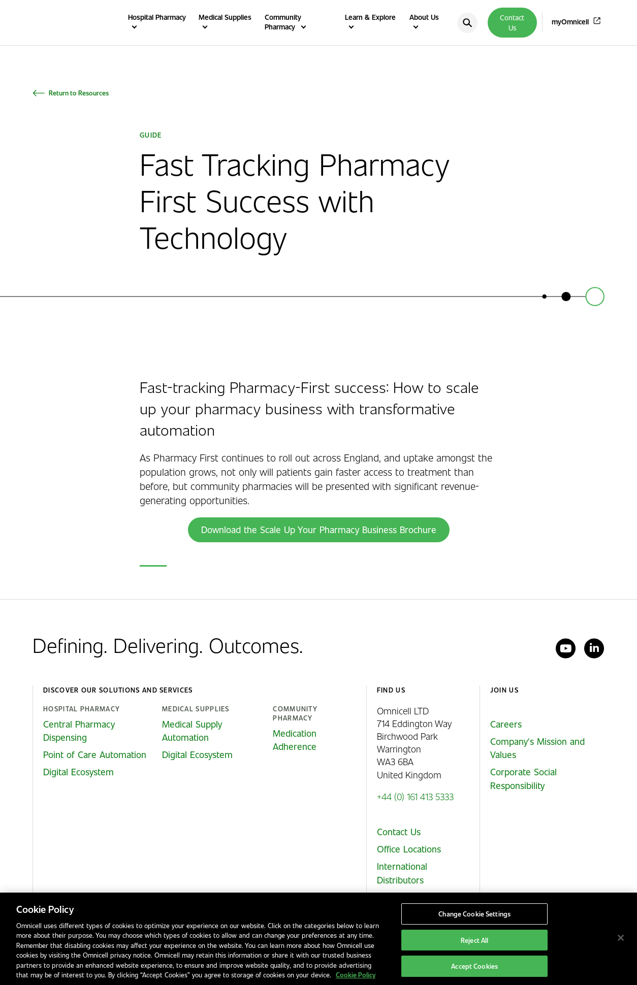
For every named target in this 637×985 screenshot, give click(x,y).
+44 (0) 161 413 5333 (415, 796)
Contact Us (512, 22)
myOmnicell (570, 21)
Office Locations (409, 849)
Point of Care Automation (94, 754)
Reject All (474, 940)
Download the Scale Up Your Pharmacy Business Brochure (318, 529)
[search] (467, 23)
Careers (506, 724)
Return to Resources (79, 92)
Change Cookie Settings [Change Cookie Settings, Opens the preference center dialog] (474, 913)
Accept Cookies (474, 966)
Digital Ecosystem (78, 772)
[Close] (621, 938)
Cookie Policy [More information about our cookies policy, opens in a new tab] (355, 974)
